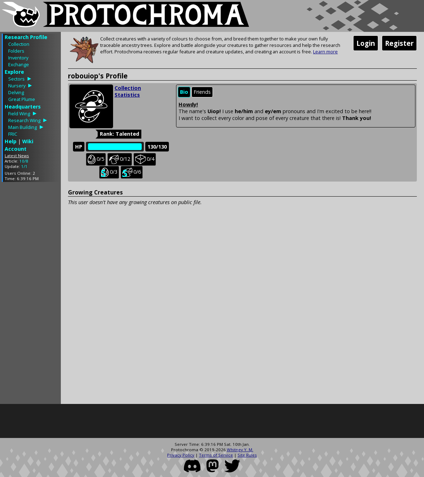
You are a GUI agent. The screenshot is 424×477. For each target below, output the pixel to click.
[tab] (184, 92)
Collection (18, 44)
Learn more (325, 51)
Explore (14, 71)
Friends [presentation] (202, 91)
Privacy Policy (180, 455)
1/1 (24, 166)
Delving (16, 92)
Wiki (27, 141)
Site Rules (247, 455)
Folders (16, 51)
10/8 (23, 161)
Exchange (18, 64)
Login (365, 43)
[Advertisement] (30, 294)
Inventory (18, 57)
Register (399, 43)
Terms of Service (216, 455)
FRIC (12, 134)
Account (15, 148)
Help (10, 141)
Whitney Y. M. (240, 449)
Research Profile (26, 37)
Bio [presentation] (184, 91)
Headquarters (23, 106)
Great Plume (21, 99)
